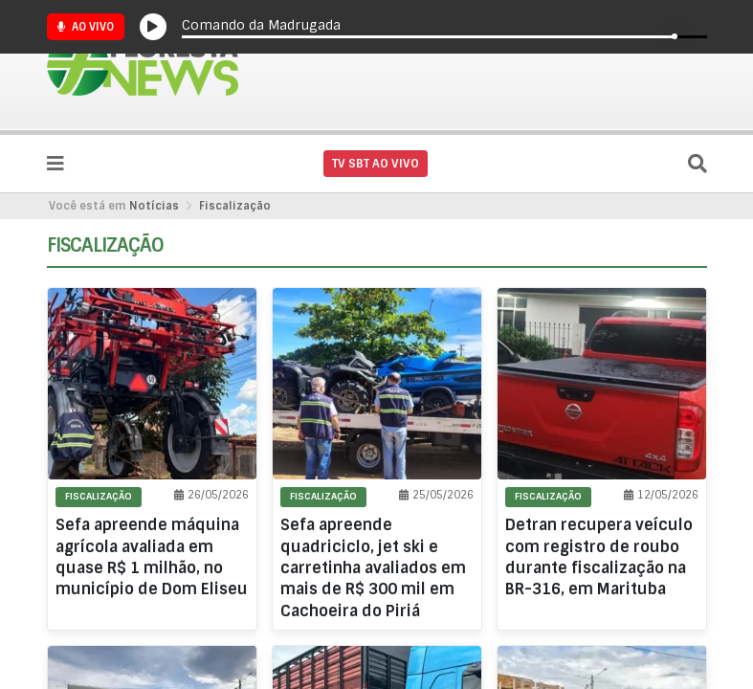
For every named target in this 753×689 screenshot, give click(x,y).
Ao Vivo (85, 26)
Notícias (154, 205)
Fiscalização (235, 205)
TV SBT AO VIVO (375, 163)
